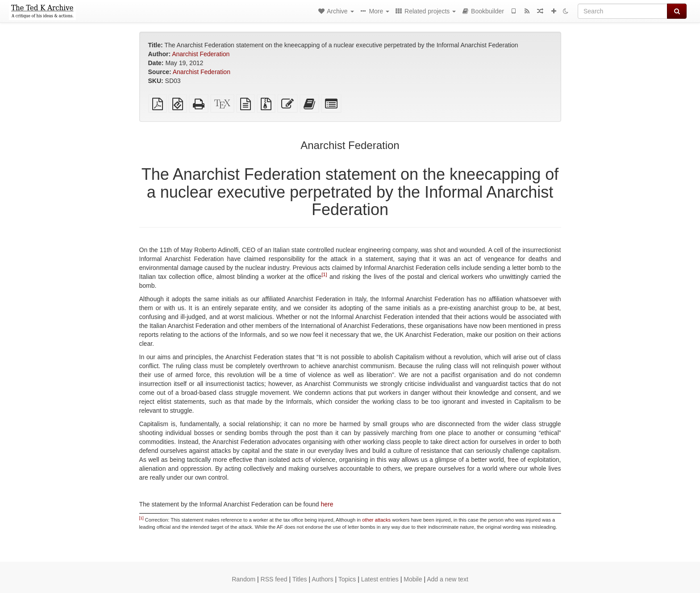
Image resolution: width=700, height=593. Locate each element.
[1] (324, 274)
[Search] (622, 11)
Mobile (413, 579)
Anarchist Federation (200, 54)
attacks (383, 520)
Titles (299, 579)
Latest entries (380, 579)
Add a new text (447, 579)
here (327, 504)
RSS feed (274, 579)
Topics (347, 579)
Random (243, 579)
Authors (322, 579)
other (368, 520)
